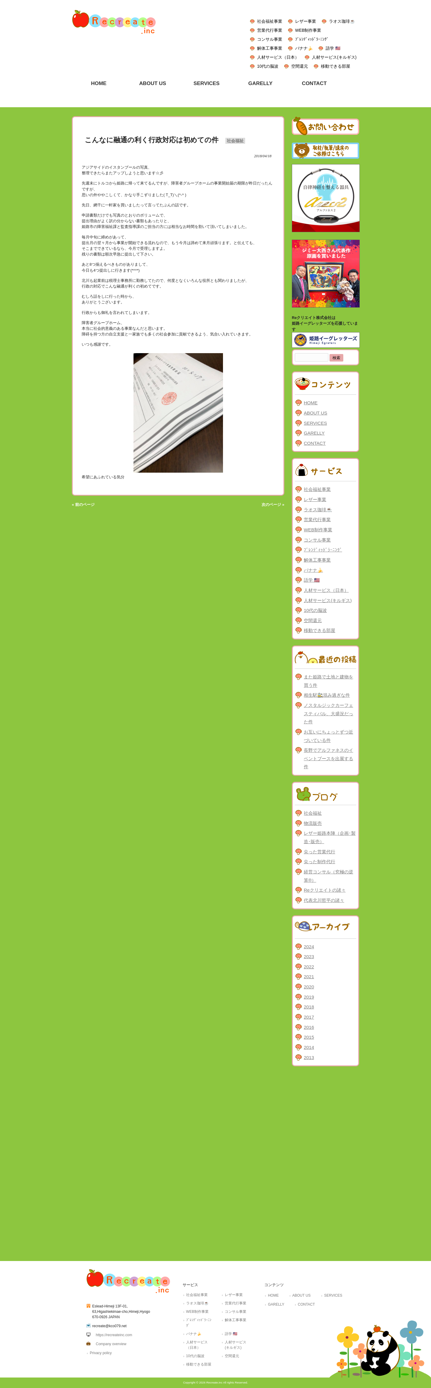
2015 (309, 1037)
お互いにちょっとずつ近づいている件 (328, 736)
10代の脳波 (267, 66)
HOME (311, 402)
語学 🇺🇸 (333, 48)
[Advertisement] (325, 1162)
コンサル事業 (269, 39)
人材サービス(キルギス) (334, 57)
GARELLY (314, 433)
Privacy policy (101, 1353)
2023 (309, 956)
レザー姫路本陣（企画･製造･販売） (330, 837)
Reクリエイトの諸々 (325, 890)
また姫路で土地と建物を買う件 (328, 681)
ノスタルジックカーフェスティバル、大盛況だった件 (328, 713)
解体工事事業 (269, 48)
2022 (309, 966)
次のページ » (273, 504)
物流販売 (313, 823)
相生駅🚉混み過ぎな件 (327, 695)
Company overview (111, 1344)
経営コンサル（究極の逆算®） (328, 876)
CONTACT (315, 443)
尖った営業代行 (319, 851)
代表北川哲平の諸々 (324, 900)
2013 (309, 1057)
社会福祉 (235, 140)
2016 (309, 1027)
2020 (309, 986)
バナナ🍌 (304, 48)
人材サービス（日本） (278, 57)
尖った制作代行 (319, 861)
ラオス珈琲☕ (342, 21)
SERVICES (315, 423)
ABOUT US (315, 412)
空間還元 (299, 66)
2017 (309, 1017)
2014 (309, 1047)
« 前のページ (83, 504)
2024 (309, 946)
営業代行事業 (269, 30)
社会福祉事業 (269, 21)
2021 (309, 976)
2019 (309, 997)
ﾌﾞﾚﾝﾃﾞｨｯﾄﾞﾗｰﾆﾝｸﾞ (312, 39)
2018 (309, 1006)
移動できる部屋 (335, 66)
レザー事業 (305, 21)
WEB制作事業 (308, 30)
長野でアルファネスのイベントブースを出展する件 (328, 758)
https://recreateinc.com (114, 1335)
